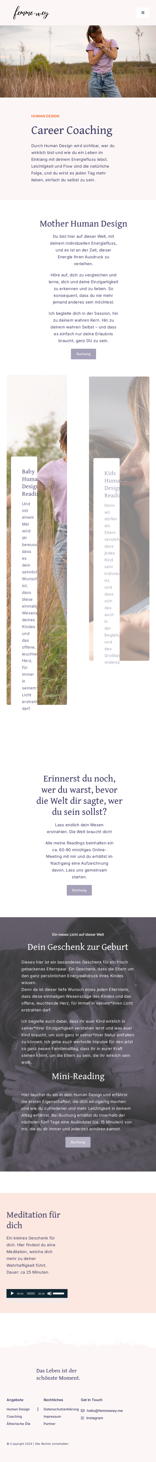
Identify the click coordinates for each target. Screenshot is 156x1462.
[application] (35, 1293)
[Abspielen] (10, 1293)
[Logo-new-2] (30, 7)
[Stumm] (48, 1293)
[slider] (29, 1293)
